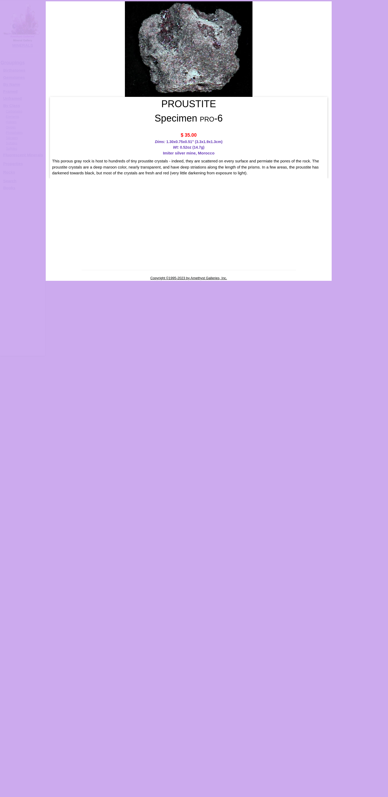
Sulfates (11, 143)
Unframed (12, 98)
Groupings (13, 62)
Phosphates (14, 133)
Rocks (9, 172)
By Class (11, 105)
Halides (11, 122)
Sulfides (11, 148)
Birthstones (14, 70)
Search (9, 181)
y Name (13, 84)
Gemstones (14, 77)
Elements (12, 117)
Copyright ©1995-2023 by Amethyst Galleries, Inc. (188, 278)
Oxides (11, 127)
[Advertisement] (22, 275)
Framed (10, 91)
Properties (13, 163)
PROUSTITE (365, 169)
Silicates (12, 138)
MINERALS (22, 45)
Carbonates (14, 111)
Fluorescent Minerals (23, 155)
